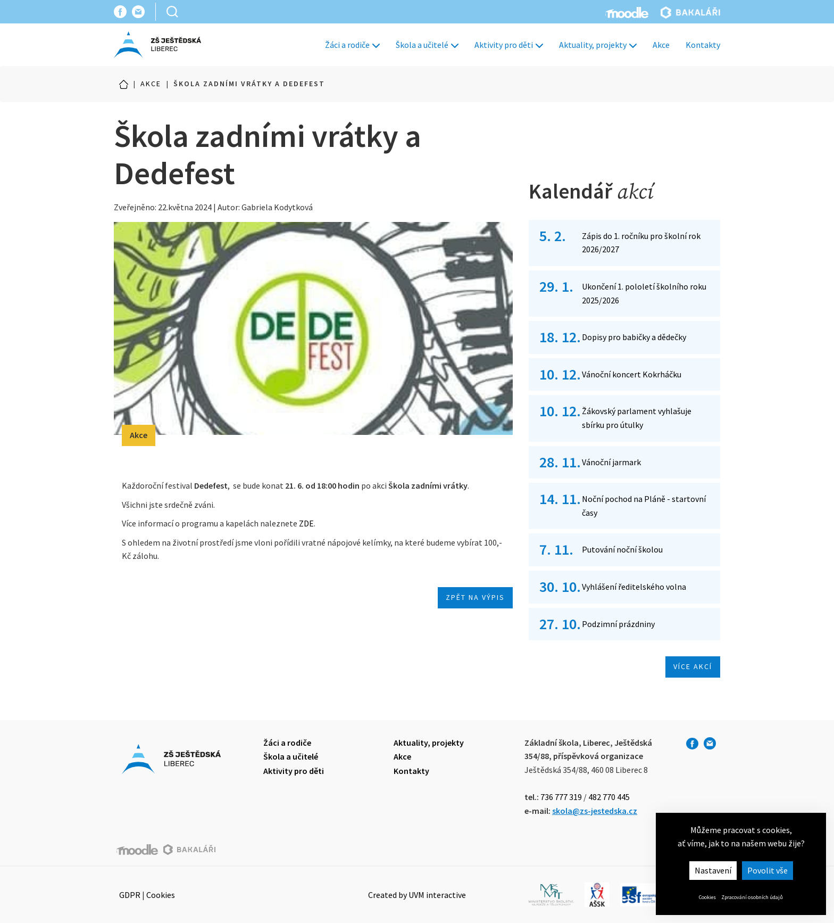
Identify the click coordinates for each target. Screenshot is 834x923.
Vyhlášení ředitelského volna (634, 586)
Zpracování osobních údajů (752, 897)
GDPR (129, 894)
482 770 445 (609, 797)
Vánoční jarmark (611, 462)
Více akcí (692, 666)
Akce (661, 44)
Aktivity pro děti (508, 44)
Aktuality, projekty (598, 44)
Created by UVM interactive (417, 894)
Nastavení (713, 870)
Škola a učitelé (427, 44)
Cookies (707, 897)
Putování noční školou (622, 549)
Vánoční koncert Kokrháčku (631, 374)
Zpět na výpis (475, 597)
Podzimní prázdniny (618, 624)
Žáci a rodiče (352, 44)
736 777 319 (561, 797)
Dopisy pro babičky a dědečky (634, 337)
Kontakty (703, 44)
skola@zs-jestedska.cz (594, 810)
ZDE (306, 523)
